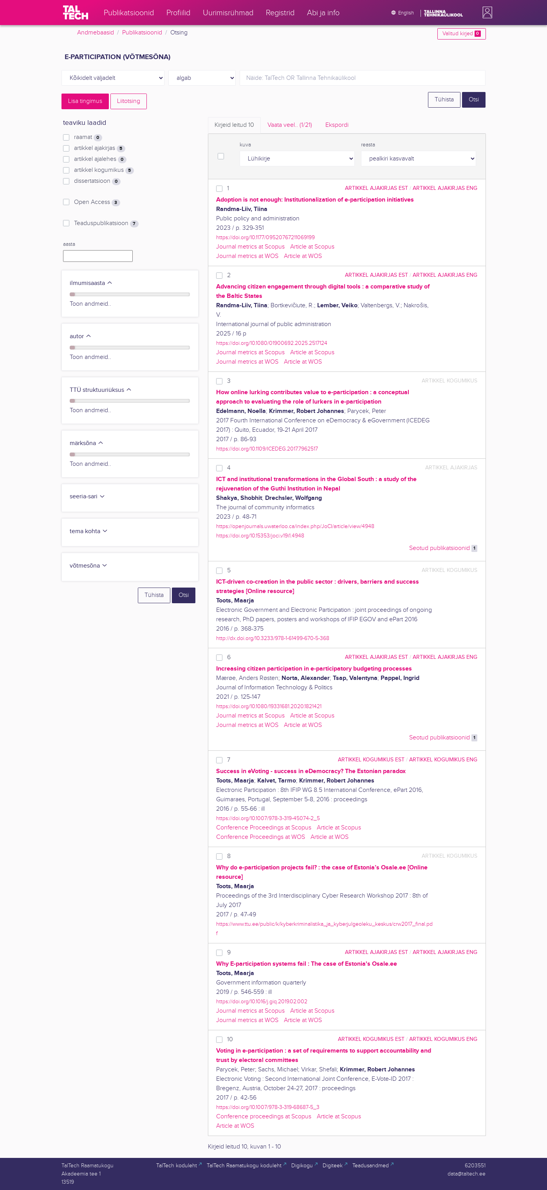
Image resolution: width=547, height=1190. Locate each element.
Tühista (444, 99)
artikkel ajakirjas (99, 148)
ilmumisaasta (91, 283)
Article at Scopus (312, 247)
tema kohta (89, 531)
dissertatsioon (97, 181)
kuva (245, 145)
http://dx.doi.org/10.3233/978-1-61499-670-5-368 (272, 638)
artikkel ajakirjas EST (376, 188)
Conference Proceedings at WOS (260, 837)
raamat (88, 137)
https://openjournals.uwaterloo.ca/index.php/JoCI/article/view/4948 (295, 526)
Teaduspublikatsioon (106, 223)
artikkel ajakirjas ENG (445, 188)
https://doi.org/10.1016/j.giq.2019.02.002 (261, 1001)
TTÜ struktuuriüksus (101, 390)
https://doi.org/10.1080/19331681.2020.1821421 (268, 706)
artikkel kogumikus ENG (443, 759)
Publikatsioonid (142, 32)
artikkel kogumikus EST (371, 759)
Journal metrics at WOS (247, 256)
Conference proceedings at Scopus (263, 1116)
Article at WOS (303, 256)
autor (81, 336)
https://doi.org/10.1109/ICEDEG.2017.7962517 (267, 448)
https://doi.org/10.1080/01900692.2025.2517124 (271, 343)
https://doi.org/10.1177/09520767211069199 (265, 237)
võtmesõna (89, 566)
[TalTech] (75, 12)
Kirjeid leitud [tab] (234, 125)
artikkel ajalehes (100, 159)
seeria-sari (87, 496)
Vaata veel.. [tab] (289, 125)
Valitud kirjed (461, 34)
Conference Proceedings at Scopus (263, 827)
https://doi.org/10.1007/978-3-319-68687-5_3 (268, 1107)
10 (230, 1039)
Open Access (97, 202)
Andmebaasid (95, 32)
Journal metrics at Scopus (250, 247)
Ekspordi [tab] (336, 125)
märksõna (87, 443)
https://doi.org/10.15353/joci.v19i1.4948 (260, 535)
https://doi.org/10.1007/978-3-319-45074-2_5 (268, 818)
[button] (485, 12)
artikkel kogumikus (104, 170)
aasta (69, 244)
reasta (368, 145)
